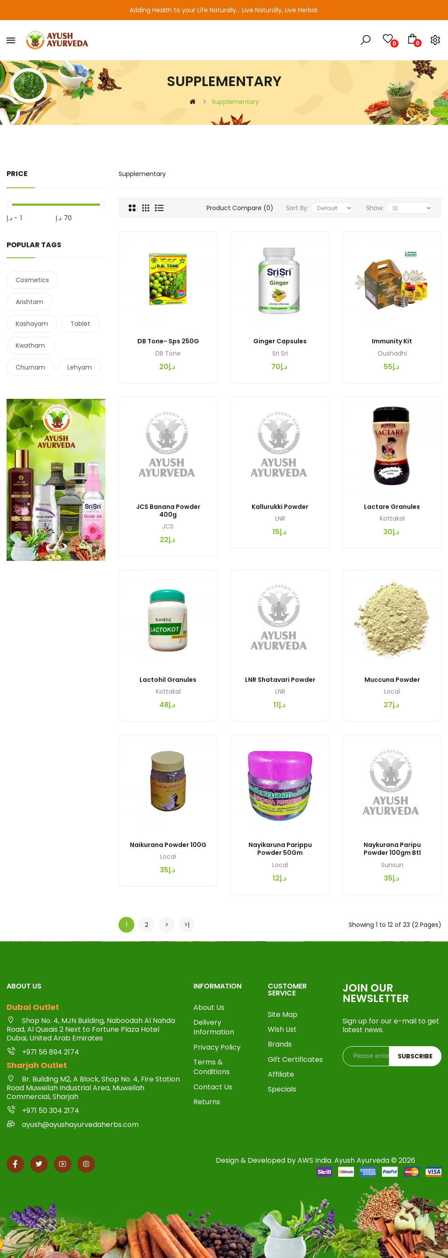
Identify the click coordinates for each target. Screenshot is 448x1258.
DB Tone (168, 353)
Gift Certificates (295, 1059)
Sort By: (297, 208)
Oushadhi (392, 353)
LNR (280, 518)
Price (17, 174)
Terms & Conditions (211, 1067)
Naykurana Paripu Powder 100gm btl (392, 849)
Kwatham (30, 345)
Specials (282, 1089)
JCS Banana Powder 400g (168, 510)
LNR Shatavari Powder (280, 680)
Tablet (80, 323)
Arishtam (29, 301)
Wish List (282, 1029)
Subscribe (415, 1056)
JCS (168, 526)
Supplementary (235, 101)
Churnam (30, 367)
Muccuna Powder (392, 680)
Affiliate (281, 1074)
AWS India (314, 1160)
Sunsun (392, 865)
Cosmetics (32, 280)
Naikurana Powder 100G (168, 845)
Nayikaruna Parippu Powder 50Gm (280, 849)
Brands (280, 1044)
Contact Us (212, 1087)
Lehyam (79, 367)
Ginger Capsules (280, 341)
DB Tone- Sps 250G (168, 341)
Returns (206, 1102)
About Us (208, 1008)
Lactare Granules (392, 507)
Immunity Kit (392, 341)
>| (187, 924)
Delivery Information (213, 1027)
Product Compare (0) (239, 208)
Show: (375, 208)
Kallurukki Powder (280, 507)
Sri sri (280, 353)
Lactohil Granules (168, 680)
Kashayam (32, 323)
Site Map (283, 1015)
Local (392, 691)
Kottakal (392, 518)
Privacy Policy (217, 1047)
